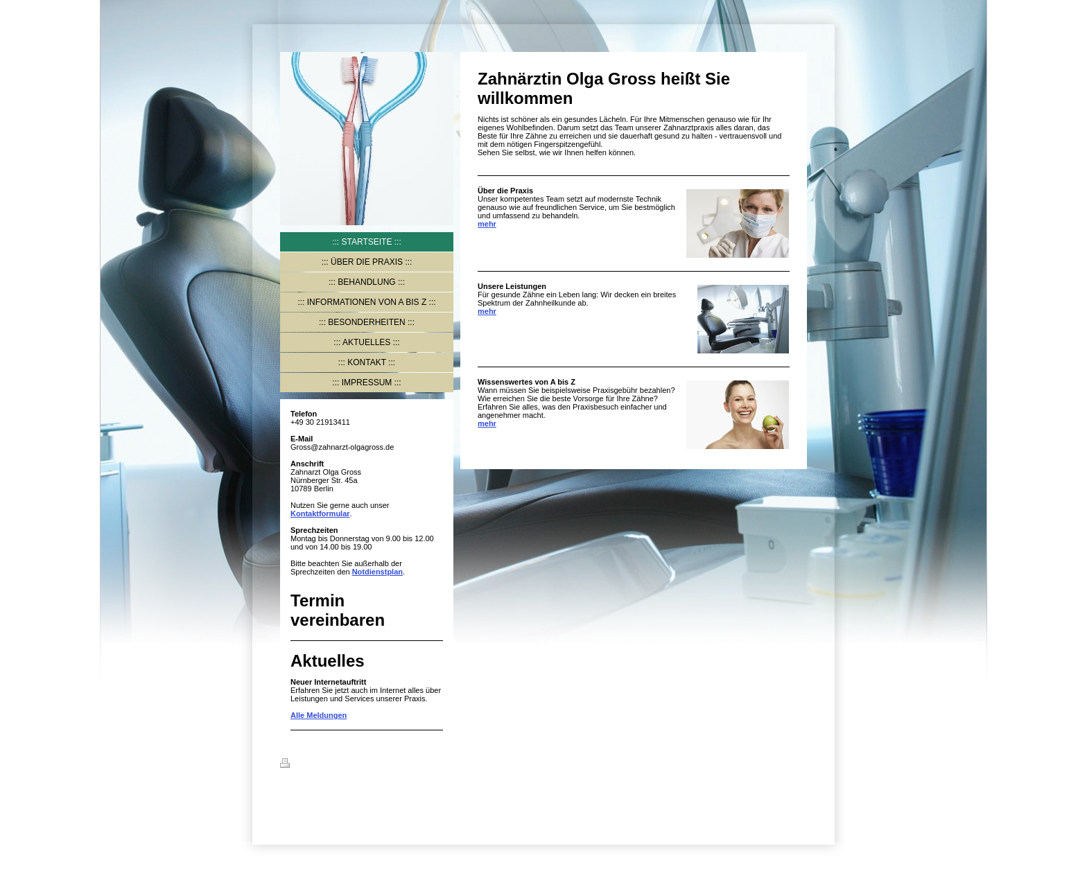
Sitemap (364, 765)
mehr (487, 224)
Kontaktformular (320, 513)
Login (796, 763)
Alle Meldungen (318, 715)
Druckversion (312, 765)
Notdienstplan (377, 572)
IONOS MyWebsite (351, 797)
